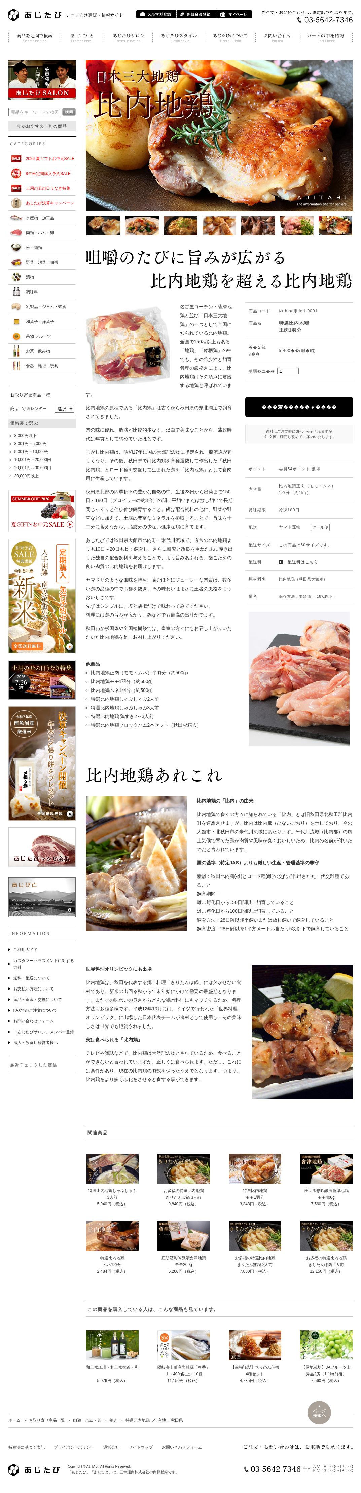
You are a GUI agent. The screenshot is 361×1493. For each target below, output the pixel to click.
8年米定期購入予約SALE (48, 173)
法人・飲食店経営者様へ (35, 1042)
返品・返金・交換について (37, 999)
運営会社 (111, 1447)
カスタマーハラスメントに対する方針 (43, 964)
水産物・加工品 (40, 218)
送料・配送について (31, 978)
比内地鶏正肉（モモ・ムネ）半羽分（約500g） (141, 672)
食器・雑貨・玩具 (42, 366)
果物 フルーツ (38, 336)
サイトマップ (141, 1447)
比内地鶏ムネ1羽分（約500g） (123, 690)
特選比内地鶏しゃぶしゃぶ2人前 (125, 699)
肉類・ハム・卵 (40, 232)
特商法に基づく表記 (26, 1447)
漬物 (30, 277)
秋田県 (177, 1420)
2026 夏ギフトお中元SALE (50, 158)
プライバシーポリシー (74, 1447)
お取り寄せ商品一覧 (47, 1420)
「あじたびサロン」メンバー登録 (43, 1032)
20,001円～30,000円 (32, 467)
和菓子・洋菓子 (40, 321)
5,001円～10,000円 (31, 451)
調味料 (32, 292)
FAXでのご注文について (35, 1010)
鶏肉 (113, 1420)
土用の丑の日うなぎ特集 (48, 188)
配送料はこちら (303, 562)
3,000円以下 (25, 435)
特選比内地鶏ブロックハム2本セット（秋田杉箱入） (146, 725)
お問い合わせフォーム (33, 1021)
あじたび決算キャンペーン (50, 203)
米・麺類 (34, 247)
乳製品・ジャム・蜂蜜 (46, 306)
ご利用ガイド (25, 949)
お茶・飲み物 (38, 351)
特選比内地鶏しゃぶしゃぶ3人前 (125, 707)
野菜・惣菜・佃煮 (42, 262)
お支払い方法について (33, 988)
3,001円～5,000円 (30, 443)
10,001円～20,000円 (32, 459)
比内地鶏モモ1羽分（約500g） (123, 681)
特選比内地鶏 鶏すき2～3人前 (122, 716)
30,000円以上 (26, 476)
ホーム (14, 1420)
